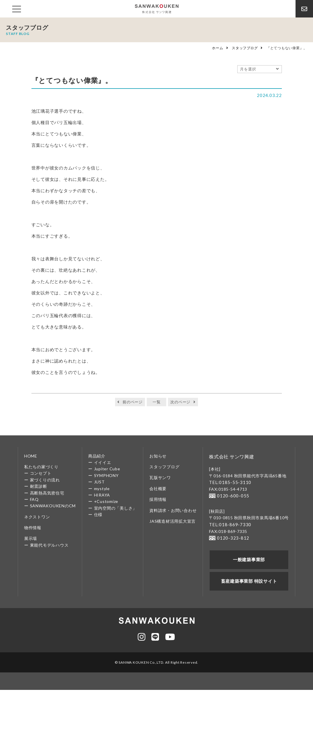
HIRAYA (102, 494)
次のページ (180, 402)
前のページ (133, 402)
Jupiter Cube (107, 468)
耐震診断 (38, 486)
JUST (99, 481)
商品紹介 (96, 455)
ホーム (217, 48)
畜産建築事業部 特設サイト (249, 578)
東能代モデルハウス (49, 545)
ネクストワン (37, 516)
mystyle (102, 488)
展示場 (30, 538)
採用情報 (158, 499)
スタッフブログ (245, 48)
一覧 (157, 402)
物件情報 (32, 527)
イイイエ (102, 462)
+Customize (106, 501)
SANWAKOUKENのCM (53, 505)
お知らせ (158, 455)
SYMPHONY (106, 475)
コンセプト (41, 473)
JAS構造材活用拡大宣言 (172, 521)
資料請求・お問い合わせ (173, 510)
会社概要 (158, 488)
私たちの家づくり (41, 466)
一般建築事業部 (249, 557)
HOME (30, 455)
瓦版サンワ (160, 477)
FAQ (34, 499)
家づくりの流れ (45, 479)
